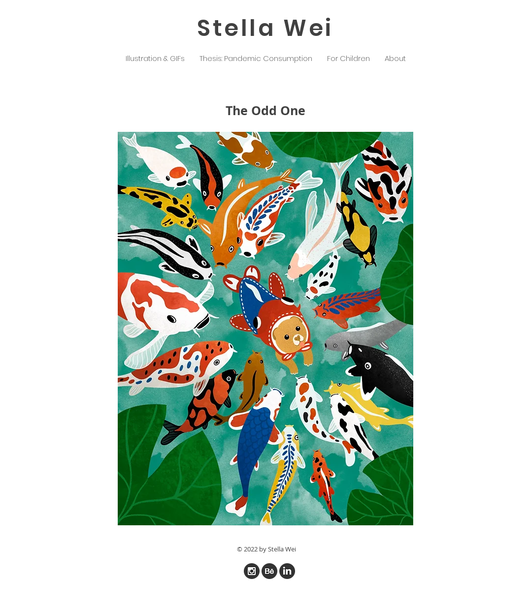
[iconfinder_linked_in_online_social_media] (287, 571)
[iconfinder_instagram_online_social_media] (252, 571)
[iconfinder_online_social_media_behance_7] (269, 571)
